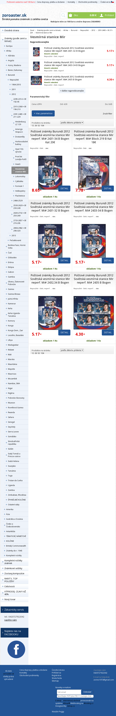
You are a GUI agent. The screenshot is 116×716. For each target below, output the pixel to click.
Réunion (11, 402)
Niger (10, 388)
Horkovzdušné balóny (21, 143)
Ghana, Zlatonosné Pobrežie (16, 283)
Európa (9, 46)
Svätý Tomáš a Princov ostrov (14, 455)
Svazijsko (12, 466)
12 (33, 125)
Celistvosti (9, 586)
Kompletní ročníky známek (13, 562)
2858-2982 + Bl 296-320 (19, 229)
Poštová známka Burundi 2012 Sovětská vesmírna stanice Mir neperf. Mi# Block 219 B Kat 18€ (93, 137)
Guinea (11, 289)
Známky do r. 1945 (14, 550)
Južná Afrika (13, 299)
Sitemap (55, 681)
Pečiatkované (15, 240)
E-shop (58, 700)
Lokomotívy (20, 176)
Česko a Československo (13, 525)
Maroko (11, 359)
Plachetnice (20, 195)
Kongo (11, 325)
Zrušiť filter (107, 113)
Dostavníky (20, 136)
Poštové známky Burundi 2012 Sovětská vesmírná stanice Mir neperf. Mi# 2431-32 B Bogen (68, 49)
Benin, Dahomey (15, 70)
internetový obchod (71, 700)
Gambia (11, 277)
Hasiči (17, 164)
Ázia (8, 514)
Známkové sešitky (13, 568)
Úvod (32, 30)
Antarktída (10, 531)
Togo (10, 475)
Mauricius (12, 374)
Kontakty (71, 2)
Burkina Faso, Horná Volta (16, 246)
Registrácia (56, 675)
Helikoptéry (20, 191)
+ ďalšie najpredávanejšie (72, 90)
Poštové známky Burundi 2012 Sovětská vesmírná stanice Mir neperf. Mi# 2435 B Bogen (68, 78)
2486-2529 (18, 200)
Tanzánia (12, 471)
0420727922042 (100, 673)
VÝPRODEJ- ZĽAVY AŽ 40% (15, 593)
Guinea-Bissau (14, 294)
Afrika (8, 51)
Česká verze (107, 2)
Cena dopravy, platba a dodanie (51, 2)
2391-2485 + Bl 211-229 (19, 115)
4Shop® (66, 703)
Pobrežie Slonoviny (16, 398)
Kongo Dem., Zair (15, 330)
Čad (9, 252)
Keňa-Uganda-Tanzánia (14, 314)
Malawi (11, 349)
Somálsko (12, 436)
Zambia (11, 490)
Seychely (11, 427)
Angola (11, 60)
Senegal (11, 422)
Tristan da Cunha (15, 480)
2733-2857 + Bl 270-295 (19, 221)
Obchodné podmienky (87, 2)
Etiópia (11, 267)
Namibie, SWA (14, 383)
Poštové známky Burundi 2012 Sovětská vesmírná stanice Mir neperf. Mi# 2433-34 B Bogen (68, 64)
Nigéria (11, 393)
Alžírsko (11, 55)
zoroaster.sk (14, 15)
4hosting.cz (88, 703)
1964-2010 (16, 84)
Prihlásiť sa (56, 672)
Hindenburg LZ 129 (20, 123)
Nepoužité (14, 79)
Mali (9, 354)
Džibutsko (12, 257)
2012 (14, 94)
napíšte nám (10, 620)
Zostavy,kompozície (14, 573)
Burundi (11, 75)
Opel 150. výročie (19, 150)
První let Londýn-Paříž (20, 158)
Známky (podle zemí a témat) (15, 39)
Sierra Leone (13, 431)
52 (39, 125)
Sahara (11, 417)
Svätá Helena (13, 461)
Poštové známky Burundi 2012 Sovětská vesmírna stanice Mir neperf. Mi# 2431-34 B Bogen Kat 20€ (50, 137)
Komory (11, 321)
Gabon (11, 272)
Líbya (10, 340)
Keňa (10, 308)
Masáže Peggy (58, 711)
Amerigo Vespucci (19, 130)
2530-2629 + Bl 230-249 (19, 206)
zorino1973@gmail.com (103, 679)
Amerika (9, 509)
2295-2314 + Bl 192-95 (19, 100)
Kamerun (12, 303)
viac (46, 148)
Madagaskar (13, 345)
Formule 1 (19, 186)
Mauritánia (12, 364)
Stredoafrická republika (13, 442)
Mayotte (11, 369)
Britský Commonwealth (16, 546)
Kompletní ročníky (14, 555)
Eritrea (11, 262)
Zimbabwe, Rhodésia (17, 495)
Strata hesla (57, 678)
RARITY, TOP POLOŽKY (11, 580)
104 (42, 125)
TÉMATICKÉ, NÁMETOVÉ (16, 536)
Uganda (11, 485)
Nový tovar (9, 599)
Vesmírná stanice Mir (20, 170)
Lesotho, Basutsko (16, 335)
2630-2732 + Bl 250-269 (19, 214)
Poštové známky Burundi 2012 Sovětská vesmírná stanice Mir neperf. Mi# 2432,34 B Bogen (50, 278)
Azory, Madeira (14, 65)
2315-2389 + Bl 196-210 (19, 108)
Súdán (10, 449)
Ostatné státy (13, 504)
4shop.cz (71, 706)
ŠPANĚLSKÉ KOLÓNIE (17, 499)
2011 (14, 89)
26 (36, 125)
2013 (14, 235)
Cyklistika (19, 181)
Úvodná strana (11, 30)
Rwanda (11, 412)
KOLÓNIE (10, 541)
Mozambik (12, 378)
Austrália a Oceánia (14, 519)
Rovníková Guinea (15, 407)
